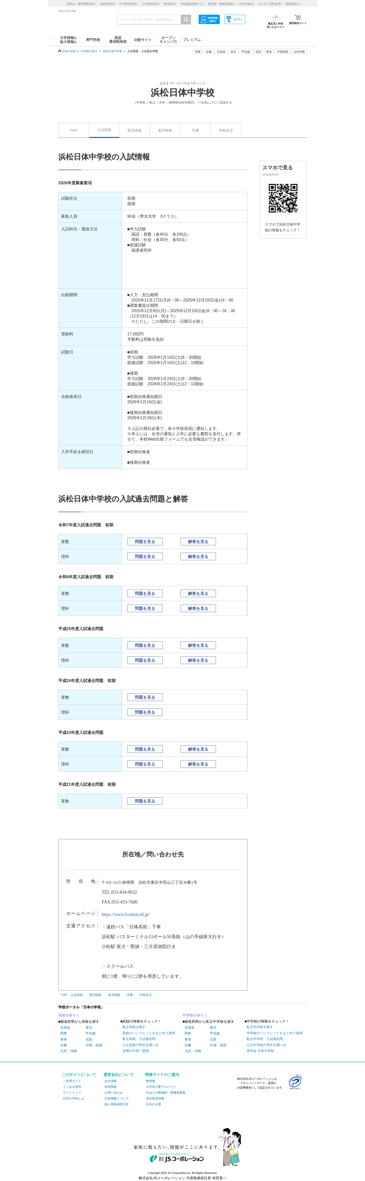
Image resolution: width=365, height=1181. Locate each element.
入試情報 (104, 130)
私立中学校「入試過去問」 (266, 1039)
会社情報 (110, 1081)
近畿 (63, 1045)
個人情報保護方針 (116, 1104)
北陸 (89, 1039)
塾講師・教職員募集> (221, 3)
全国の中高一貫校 (135, 1051)
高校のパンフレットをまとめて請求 (148, 1033)
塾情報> (170, 3)
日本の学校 (69, 51)
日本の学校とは (73, 1098)
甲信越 (91, 1033)
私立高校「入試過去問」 (140, 1039)
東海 (63, 1039)
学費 (195, 130)
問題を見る (145, 541)
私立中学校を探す (260, 1027)
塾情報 (150, 1081)
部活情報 (134, 130)
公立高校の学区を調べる (140, 1045)
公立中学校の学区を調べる (266, 1045)
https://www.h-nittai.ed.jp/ (126, 914)
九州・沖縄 (68, 1051)
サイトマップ (72, 1092)
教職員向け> (293, 3)
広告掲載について (116, 1098)
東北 (89, 1027)
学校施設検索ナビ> (192, 3)
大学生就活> (246, 3)
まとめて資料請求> (270, 3)
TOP (73, 130)
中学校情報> (128, 3)
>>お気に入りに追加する (215, 102)
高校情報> (108, 3)
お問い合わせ (113, 1092)
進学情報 (165, 130)
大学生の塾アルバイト (161, 1087)
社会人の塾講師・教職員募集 (166, 1092)
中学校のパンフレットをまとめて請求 (275, 1033)
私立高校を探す (133, 1027)
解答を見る (198, 541)
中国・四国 (94, 1045)
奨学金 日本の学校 (260, 1051)
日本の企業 (153, 1104)
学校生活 (226, 130)
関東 (63, 1033)
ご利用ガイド (72, 1081)
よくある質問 (72, 1087)
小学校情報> (151, 3)
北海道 (221, 51)
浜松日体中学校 (112, 51)
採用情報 (110, 1087)
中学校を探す (89, 51)
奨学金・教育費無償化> (81, 3)
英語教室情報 (155, 1098)
